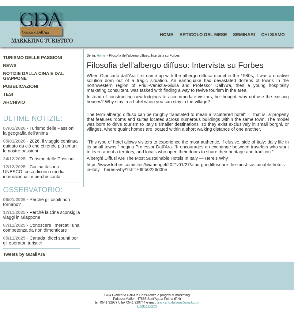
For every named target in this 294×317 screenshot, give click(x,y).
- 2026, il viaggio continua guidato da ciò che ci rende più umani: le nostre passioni (41, 146)
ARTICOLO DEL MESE (203, 34)
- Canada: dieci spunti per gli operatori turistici (40, 240)
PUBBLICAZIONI (20, 86)
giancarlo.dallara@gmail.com (178, 302)
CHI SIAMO (273, 34)
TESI (8, 94)
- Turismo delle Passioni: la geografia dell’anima (39, 131)
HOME (166, 34)
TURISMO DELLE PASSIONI (32, 57)
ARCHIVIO (14, 102)
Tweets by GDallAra (24, 254)
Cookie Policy (147, 306)
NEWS (10, 65)
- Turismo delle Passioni (38, 158)
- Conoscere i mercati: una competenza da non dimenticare (41, 228)
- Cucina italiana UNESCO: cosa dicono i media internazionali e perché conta (33, 171)
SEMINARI (244, 34)
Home (101, 55)
